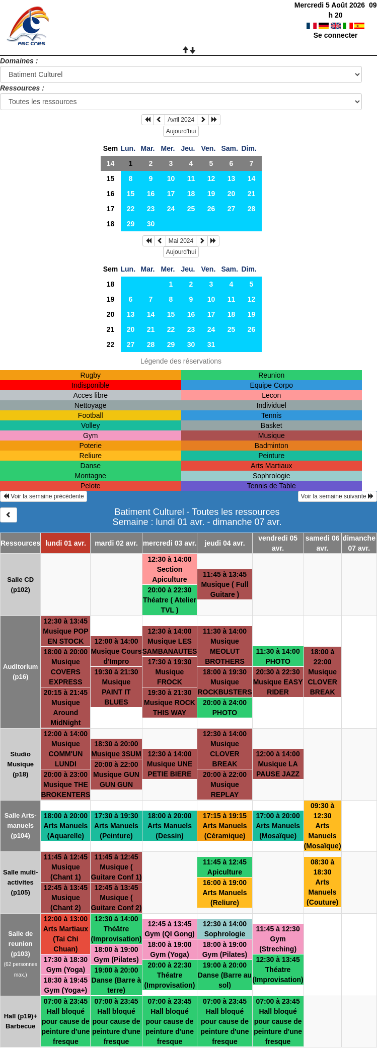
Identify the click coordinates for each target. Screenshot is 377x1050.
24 (171, 209)
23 (151, 209)
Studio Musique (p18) (20, 764)
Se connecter (336, 25)
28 (252, 209)
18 (191, 194)
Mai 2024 (181, 240)
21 (252, 194)
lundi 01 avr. (65, 543)
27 (232, 209)
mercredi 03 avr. (170, 543)
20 (232, 194)
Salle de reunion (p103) (20, 943)
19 (211, 194)
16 (111, 194)
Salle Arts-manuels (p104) (21, 825)
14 (111, 163)
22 (131, 209)
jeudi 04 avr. (224, 543)
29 (131, 224)
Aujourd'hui (181, 131)
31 (211, 344)
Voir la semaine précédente (43, 496)
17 (171, 194)
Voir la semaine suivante (337, 496)
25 (191, 209)
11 (191, 178)
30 (151, 224)
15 (111, 178)
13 (232, 178)
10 (171, 178)
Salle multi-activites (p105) (20, 882)
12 (211, 178)
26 (211, 209)
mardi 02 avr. (116, 543)
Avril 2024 (181, 119)
